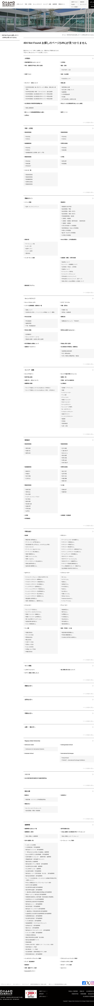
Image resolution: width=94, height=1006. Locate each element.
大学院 (62, 156)
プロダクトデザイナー (67, 411)
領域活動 (64, 150)
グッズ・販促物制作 (30, 961)
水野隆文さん (65, 614)
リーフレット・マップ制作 (67, 840)
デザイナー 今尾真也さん (68, 542)
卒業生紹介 (28, 531)
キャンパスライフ (37, 4)
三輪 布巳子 (65, 450)
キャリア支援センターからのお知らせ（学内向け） (38, 387)
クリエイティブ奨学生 (67, 271)
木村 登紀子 (65, 462)
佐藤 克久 (28, 450)
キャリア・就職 (47, 4)
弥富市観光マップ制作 (31, 947)
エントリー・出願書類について (69, 264)
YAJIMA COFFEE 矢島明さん (69, 637)
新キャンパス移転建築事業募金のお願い (34, 112)
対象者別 (82, 2)
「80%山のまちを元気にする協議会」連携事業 (37, 852)
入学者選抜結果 (66, 94)
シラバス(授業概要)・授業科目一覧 (33, 305)
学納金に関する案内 (66, 343)
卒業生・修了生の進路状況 (67, 380)
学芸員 (63, 421)
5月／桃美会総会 (66, 353)
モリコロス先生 (30, 634)
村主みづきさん (66, 596)
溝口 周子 (64, 471)
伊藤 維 (27, 473)
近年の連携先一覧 (29, 840)
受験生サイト (62, 4)
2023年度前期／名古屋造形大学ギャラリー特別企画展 (39, 96)
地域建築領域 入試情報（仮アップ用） (35, 152)
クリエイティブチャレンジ (68, 274)
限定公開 (27, 791)
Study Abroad (65, 757)
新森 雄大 (64, 480)
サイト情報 (28, 666)
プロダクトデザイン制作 (67, 961)
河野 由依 (64, 460)
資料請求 (41, 993)
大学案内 (27, 58)
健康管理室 (28, 323)
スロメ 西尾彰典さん (31, 623)
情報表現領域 (28, 156)
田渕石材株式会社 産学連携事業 (34, 954)
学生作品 (28, 136)
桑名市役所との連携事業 (32, 861)
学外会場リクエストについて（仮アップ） (72, 278)
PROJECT (28, 166)
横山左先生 (28, 639)
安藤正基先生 (29, 632)
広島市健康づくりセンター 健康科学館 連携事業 (38, 856)
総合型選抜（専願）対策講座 (33, 810)
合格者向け (63, 795)
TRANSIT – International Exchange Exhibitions (73, 760)
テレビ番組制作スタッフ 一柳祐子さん (71, 566)
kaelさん (64, 589)
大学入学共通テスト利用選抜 (69, 225)
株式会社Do (91, 993)
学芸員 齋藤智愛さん (67, 634)
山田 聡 (27, 511)
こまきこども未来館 (31, 845)
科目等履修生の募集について (32, 343)
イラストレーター (66, 392)
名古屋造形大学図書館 (88, 996)
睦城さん (64, 581)
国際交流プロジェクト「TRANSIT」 (71, 321)
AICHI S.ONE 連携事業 (31, 885)
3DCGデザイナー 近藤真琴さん (69, 561)
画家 (63, 390)
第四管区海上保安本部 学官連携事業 (35, 901)
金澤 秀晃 (64, 473)
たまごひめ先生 (30, 646)
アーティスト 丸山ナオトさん (33, 549)
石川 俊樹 (64, 448)
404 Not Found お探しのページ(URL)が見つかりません (10, 36)
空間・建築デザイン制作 (31, 968)
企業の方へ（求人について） (32, 380)
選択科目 (28, 253)
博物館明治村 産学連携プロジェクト (35, 859)
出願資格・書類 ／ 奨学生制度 (68, 257)
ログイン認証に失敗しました (32, 672)
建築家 (63, 418)
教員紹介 (27, 440)
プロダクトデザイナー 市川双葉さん (35, 584)
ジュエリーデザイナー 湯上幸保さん (35, 593)
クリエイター (28, 605)
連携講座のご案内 (29, 831)
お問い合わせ (42, 996)
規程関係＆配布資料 (67, 351)
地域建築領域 (28, 143)
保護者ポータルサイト (30, 346)
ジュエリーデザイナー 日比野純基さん (35, 591)
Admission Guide (29, 744)
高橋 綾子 (64, 489)
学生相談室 (28, 321)
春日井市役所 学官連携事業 (33, 906)
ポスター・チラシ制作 (66, 964)
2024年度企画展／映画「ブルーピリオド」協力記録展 (39, 91)
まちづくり (63, 968)
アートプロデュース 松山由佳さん (34, 561)
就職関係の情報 (28, 383)
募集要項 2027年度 (66, 206)
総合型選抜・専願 (66, 209)
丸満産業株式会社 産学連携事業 (34, 916)
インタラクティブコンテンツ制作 (33, 958)
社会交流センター (66, 78)
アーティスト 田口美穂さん (32, 551)
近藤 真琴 (28, 506)
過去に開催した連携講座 (32, 836)
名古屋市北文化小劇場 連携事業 (34, 866)
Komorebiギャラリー (30, 971)
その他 (62, 485)
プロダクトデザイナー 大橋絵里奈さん (35, 581)
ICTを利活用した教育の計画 (69, 99)
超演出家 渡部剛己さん (31, 566)
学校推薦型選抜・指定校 (68, 216)
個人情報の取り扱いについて (68, 669)
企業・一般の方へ (30, 727)
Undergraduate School (67, 744)
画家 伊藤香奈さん (30, 554)
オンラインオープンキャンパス (33, 808)
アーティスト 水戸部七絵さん (33, 542)
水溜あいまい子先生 (31, 649)
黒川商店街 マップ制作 (32, 949)
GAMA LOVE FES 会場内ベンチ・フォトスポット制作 (39, 944)
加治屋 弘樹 (29, 503)
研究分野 (64, 161)
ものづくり (27, 572)
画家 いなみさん (30, 558)
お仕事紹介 (63, 383)
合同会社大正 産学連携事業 (33, 925)
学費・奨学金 (64, 305)
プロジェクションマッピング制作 (69, 958)
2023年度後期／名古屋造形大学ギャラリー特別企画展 (39, 98)
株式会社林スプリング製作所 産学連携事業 (37, 864)
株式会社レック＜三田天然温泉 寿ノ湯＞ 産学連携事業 (40, 873)
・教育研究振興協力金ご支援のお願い (38, 984)
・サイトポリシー (16, 984)
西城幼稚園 (28, 942)
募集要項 (63, 202)
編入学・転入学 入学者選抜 (69, 232)
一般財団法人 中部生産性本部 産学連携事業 (36, 911)
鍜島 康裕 (28, 501)
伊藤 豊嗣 (64, 478)
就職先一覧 (63, 377)
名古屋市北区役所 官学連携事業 (34, 918)
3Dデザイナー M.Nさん (67, 556)
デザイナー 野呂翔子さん (68, 546)
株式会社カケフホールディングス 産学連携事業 (38, 930)
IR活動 (63, 96)
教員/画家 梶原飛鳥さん (68, 632)
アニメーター (65, 397)
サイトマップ (83, 4)
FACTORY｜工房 (66, 69)
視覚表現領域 (64, 132)
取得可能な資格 (28, 377)
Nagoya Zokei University (32, 741)
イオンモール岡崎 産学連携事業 (34, 932)
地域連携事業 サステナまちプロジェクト (36, 923)
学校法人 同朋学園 (73, 991)
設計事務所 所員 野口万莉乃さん (70, 568)
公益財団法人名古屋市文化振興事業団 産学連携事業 (38, 913)
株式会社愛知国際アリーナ (32, 939)
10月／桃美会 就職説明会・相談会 (70, 355)
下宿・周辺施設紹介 (31, 325)
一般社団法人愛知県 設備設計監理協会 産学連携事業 (39, 892)
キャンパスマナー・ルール (32, 336)
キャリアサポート (29, 374)
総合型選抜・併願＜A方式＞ (69, 211)
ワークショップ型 (30, 243)
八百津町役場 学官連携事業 (33, 847)
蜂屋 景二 (28, 471)
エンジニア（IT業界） (67, 406)
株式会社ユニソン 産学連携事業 (34, 904)
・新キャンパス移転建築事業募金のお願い (57, 984)
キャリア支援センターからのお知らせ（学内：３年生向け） (40, 390)
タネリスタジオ (30, 546)
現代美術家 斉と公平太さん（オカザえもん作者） (38, 544)
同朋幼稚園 (83, 993)
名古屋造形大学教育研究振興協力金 (33, 103)
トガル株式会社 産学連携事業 (33, 920)
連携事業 (55, 4)
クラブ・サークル (65, 302)
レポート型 (28, 246)
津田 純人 (28, 492)
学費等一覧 (65, 310)
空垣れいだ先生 (30, 644)
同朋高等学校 (75, 993)
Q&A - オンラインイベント (32, 206)
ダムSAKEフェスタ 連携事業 (33, 868)
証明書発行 (28, 334)
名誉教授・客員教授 (66, 515)
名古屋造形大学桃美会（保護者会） (69, 346)
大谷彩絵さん (65, 616)
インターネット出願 (30, 257)
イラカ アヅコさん (66, 600)
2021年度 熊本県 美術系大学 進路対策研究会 (36, 778)
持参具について (66, 269)
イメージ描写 (29, 251)
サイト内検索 (74, 6)
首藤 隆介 (64, 492)
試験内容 (27, 239)
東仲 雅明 (64, 455)
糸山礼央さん (65, 619)
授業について (29, 310)
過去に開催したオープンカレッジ (70, 836)
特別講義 (64, 163)
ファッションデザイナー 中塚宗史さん (35, 589)
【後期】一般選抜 (66, 223)
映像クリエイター (66, 399)
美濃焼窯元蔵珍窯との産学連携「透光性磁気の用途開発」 (40, 897)
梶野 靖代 (28, 453)
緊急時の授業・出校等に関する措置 (34, 339)
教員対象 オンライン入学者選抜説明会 (36, 799)
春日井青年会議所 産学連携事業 (34, 889)
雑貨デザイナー (66, 414)
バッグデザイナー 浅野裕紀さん (34, 586)
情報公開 (63, 82)
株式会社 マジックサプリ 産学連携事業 (35, 908)
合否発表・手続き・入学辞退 (69, 266)
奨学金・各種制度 (66, 312)
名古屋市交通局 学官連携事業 (33, 871)
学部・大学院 (28, 4)
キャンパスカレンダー (30, 302)
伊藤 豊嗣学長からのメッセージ (32, 62)
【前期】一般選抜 (66, 218)
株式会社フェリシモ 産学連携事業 (34, 849)
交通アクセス (74, 2)
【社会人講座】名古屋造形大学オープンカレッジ (73, 831)
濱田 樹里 (28, 448)
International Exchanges (67, 753)
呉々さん (64, 577)
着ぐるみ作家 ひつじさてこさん (34, 619)
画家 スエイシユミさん (31, 556)
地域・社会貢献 (65, 74)
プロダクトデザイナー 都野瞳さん (34, 579)
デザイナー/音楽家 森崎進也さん (70, 563)
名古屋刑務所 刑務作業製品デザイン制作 (36, 951)
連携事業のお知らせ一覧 (31, 828)
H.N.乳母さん (65, 586)
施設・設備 (63, 65)
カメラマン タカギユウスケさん (34, 612)
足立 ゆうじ (65, 453)
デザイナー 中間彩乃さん (68, 544)
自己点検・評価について (68, 89)
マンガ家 (64, 395)
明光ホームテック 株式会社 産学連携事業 (36, 894)
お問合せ (27, 115)
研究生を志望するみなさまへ (68, 330)
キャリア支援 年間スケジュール (69, 374)
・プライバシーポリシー (5, 984)
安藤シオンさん (66, 593)
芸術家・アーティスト (67, 387)
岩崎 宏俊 (28, 489)
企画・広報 (65, 426)
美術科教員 (65, 423)
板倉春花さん (65, 609)
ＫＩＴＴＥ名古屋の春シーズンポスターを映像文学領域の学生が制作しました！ (41, 879)
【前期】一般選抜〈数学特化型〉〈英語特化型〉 (74, 221)
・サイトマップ (25, 984)
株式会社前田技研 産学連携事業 (34, 875)
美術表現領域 (28, 132)
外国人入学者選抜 (66, 230)
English (73, 4)
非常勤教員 (27, 518)
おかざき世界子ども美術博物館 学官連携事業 (37, 854)
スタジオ (27, 774)
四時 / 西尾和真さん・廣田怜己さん (34, 600)
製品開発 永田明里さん (31, 598)
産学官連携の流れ (65, 828)
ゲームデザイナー (66, 404)
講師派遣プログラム (30, 285)
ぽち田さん (65, 591)
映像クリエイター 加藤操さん (33, 614)
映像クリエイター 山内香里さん (34, 616)
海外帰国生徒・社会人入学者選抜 (70, 228)
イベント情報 (28, 202)
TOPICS (28, 139)
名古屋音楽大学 (90, 991)
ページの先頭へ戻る (88, 122)
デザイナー (63, 535)
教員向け (27, 795)
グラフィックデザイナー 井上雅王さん (71, 551)
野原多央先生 (29, 637)
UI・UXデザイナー (66, 409)
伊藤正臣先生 (29, 651)
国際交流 (63, 316)
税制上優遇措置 (30, 107)
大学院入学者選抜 (66, 235)
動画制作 (27, 964)
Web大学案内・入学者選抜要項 (68, 239)
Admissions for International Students (35, 749)
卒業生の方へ (29, 713)
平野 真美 (28, 508)
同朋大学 (82, 991)
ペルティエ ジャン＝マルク (32, 496)
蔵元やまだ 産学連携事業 (32, 927)
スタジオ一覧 (28, 170)
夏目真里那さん (66, 623)
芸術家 (26, 535)
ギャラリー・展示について (31, 82)
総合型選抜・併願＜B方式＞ (69, 213)
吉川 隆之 (28, 499)
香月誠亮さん (65, 621)
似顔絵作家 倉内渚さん (31, 621)
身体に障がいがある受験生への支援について (73, 281)
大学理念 (63, 62)
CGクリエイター (66, 402)
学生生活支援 (28, 316)
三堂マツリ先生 (30, 642)
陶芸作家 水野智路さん (31, 539)
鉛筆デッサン (29, 248)
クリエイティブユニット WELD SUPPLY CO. (37, 577)
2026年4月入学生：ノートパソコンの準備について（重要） (40, 312)
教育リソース (64, 112)
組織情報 (64, 92)
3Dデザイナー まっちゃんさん (69, 558)
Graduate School (29, 753)
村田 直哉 (64, 457)
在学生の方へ (29, 699)
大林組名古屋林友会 (31, 935)
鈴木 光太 (64, 476)
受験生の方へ (29, 686)
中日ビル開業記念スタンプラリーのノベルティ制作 (38, 882)
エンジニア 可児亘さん (31, 609)
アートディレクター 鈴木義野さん (70, 539)
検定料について (66, 262)
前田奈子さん (65, 584)
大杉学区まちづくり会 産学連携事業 (35, 899)
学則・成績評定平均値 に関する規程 (34, 65)
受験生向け (27, 803)
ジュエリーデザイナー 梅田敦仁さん (35, 596)
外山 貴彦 (28, 494)
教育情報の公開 (66, 87)
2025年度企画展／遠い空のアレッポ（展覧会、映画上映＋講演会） (41, 88)
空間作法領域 (64, 143)
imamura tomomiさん (67, 598)
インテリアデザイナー (67, 416)
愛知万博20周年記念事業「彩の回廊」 (35, 937)
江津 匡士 (28, 478)
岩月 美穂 (28, 476)
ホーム (63, 35)
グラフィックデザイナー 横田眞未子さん (72, 549)
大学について (20, 4)
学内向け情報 (28, 330)
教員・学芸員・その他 (66, 628)
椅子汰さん (65, 612)
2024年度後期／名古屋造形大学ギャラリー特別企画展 (39, 94)
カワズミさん (65, 579)
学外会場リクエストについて (69, 276)
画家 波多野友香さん (31, 563)
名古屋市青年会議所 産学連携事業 (34, 887)
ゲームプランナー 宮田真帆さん (70, 554)
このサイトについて (30, 669)
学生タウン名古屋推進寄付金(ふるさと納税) (71, 103)
